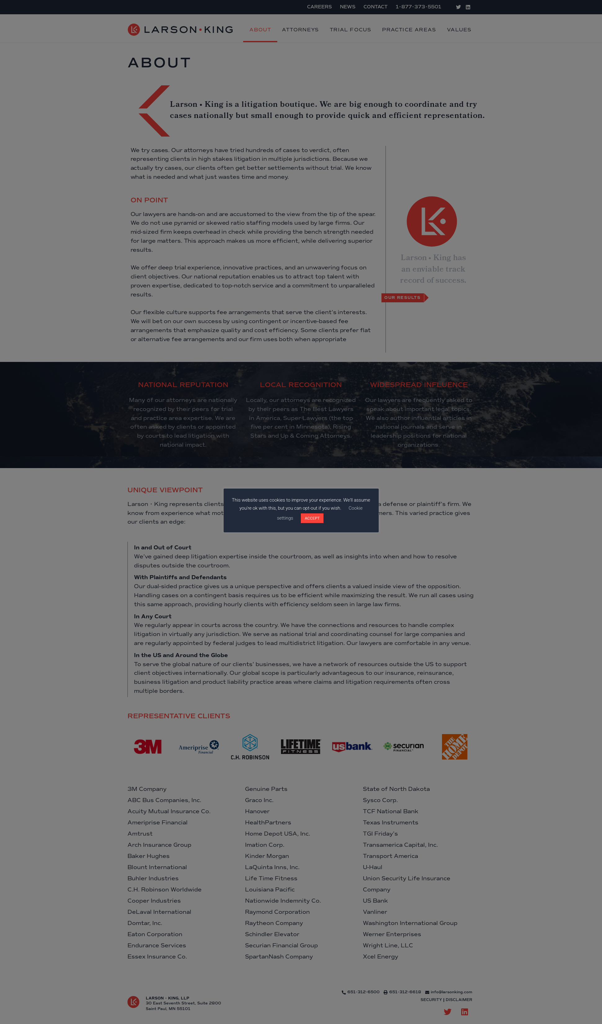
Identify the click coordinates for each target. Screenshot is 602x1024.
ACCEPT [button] (312, 518)
